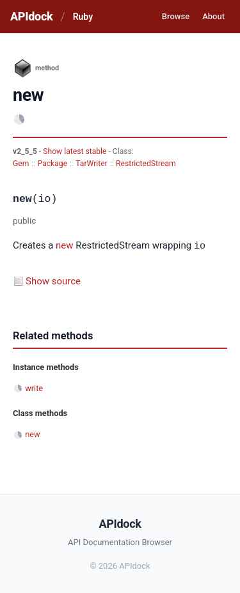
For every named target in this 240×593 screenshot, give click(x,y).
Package (53, 163)
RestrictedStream (146, 163)
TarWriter (92, 163)
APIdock (31, 16)
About (213, 16)
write (34, 387)
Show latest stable (75, 151)
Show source (53, 280)
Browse (175, 16)
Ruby (83, 17)
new (65, 246)
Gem (21, 163)
